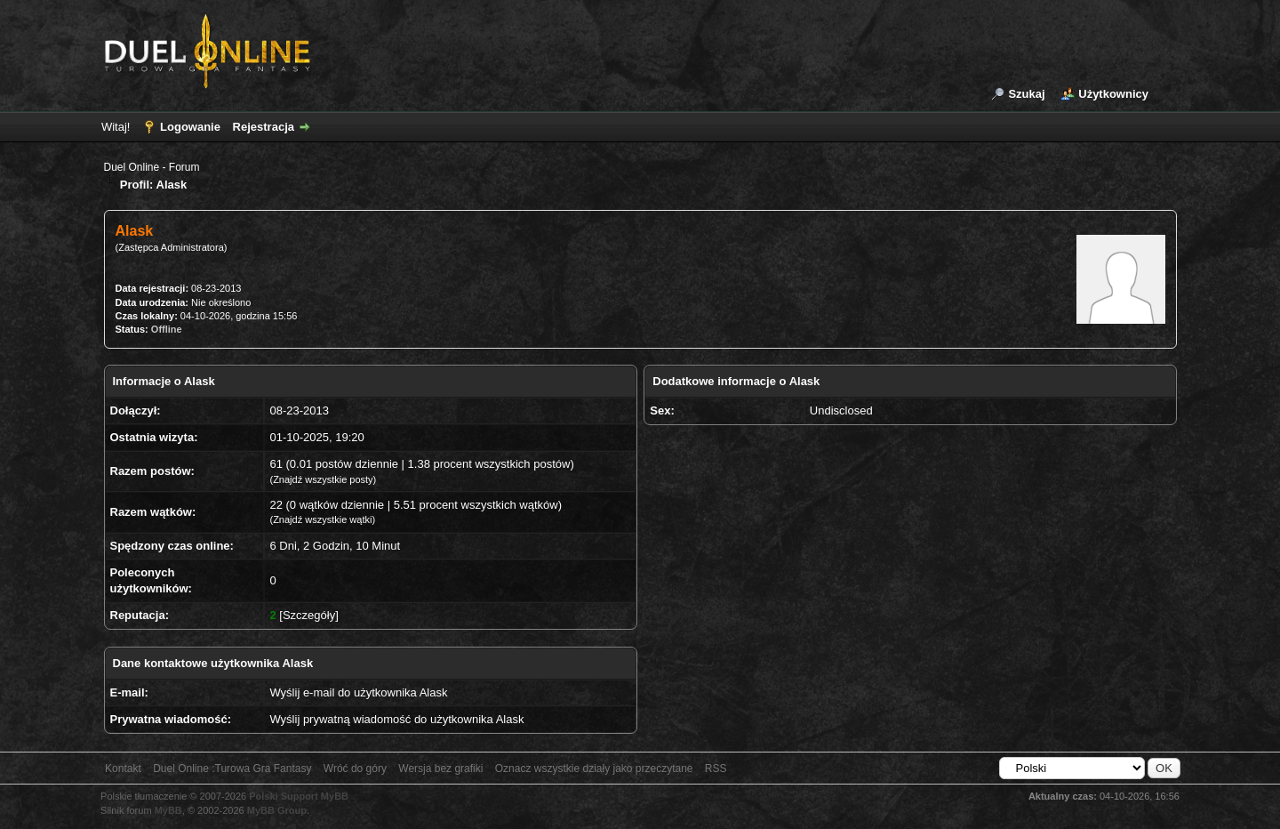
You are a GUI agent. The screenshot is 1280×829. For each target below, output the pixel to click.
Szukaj (1026, 94)
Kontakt (123, 768)
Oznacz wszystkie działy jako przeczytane (594, 768)
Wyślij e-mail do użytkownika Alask (358, 692)
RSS (716, 768)
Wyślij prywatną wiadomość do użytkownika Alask (396, 719)
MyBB (168, 810)
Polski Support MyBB (298, 796)
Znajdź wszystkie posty (322, 479)
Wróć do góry (355, 768)
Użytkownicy (1113, 94)
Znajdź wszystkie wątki (322, 519)
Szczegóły (309, 615)
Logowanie (190, 126)
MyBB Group (277, 810)
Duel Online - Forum (152, 167)
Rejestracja (263, 126)
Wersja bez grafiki (440, 768)
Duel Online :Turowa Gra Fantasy (232, 768)
